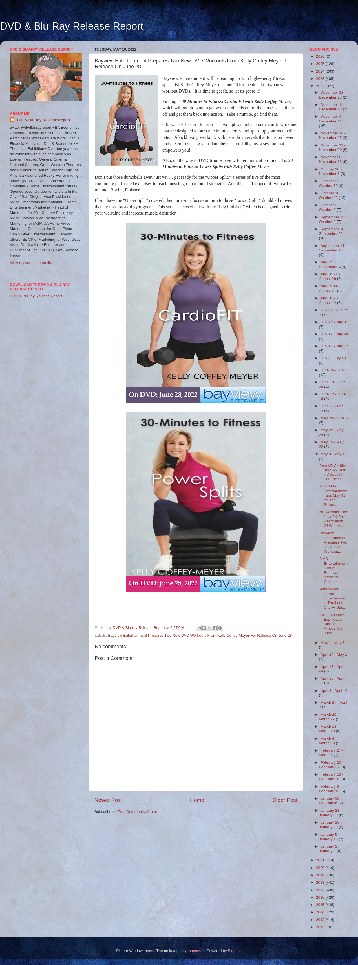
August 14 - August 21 (329, 288)
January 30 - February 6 (330, 800)
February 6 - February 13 (330, 788)
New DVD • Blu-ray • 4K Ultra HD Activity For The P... (333, 472)
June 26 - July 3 (334, 370)
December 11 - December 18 (332, 106)
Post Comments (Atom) (137, 811)
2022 (321, 86)
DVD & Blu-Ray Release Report (71, 26)
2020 (321, 868)
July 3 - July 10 (333, 358)
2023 (321, 78)
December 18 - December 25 (332, 94)
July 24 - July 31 (334, 322)
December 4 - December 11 (331, 118)
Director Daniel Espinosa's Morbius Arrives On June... (332, 624)
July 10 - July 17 (334, 346)
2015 (321, 905)
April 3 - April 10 (334, 690)
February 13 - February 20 (331, 776)
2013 (321, 920)
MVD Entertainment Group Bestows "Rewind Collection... (334, 570)
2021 (321, 860)
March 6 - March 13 (328, 740)
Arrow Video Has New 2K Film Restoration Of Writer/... (334, 519)
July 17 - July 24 (334, 334)
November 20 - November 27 (332, 135)
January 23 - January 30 (330, 812)
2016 (321, 897)
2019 (321, 875)
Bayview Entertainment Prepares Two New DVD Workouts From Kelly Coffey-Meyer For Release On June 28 (200, 635)
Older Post (284, 800)
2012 (321, 927)
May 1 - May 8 (333, 642)
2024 (321, 71)
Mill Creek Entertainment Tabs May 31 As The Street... (334, 495)
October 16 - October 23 (330, 195)
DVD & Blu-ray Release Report (43, 120)
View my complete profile (31, 263)
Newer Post (108, 800)
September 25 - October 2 (333, 219)
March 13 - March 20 (329, 728)
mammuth (196, 951)
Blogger (234, 951)
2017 (321, 890)
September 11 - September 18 (333, 248)
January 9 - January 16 (329, 836)
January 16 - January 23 (330, 824)
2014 (321, 912)
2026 (321, 56)
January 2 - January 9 (329, 848)
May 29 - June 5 (334, 418)
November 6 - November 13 (331, 159)
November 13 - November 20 (332, 147)
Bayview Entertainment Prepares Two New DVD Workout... (334, 542)
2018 (321, 882)
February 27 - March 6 (331, 752)
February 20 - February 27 (331, 764)
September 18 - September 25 (333, 231)
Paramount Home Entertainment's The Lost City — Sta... (334, 598)
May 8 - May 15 (334, 454)
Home (197, 800)
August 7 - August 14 (328, 300)
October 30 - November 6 (330, 171)
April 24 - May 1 (334, 654)
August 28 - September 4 (330, 264)
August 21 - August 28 (329, 276)
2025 (321, 64)
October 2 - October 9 (329, 207)
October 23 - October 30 (330, 183)
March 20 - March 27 (329, 716)
